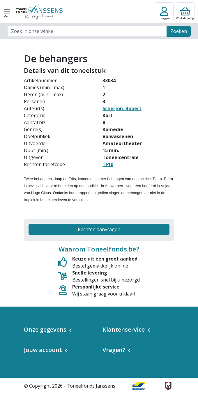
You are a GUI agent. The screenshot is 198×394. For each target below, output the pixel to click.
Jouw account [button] (43, 350)
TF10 (107, 164)
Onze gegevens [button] (45, 329)
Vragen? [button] (113, 350)
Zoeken (178, 31)
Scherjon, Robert (122, 108)
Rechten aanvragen (99, 229)
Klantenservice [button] (123, 329)
